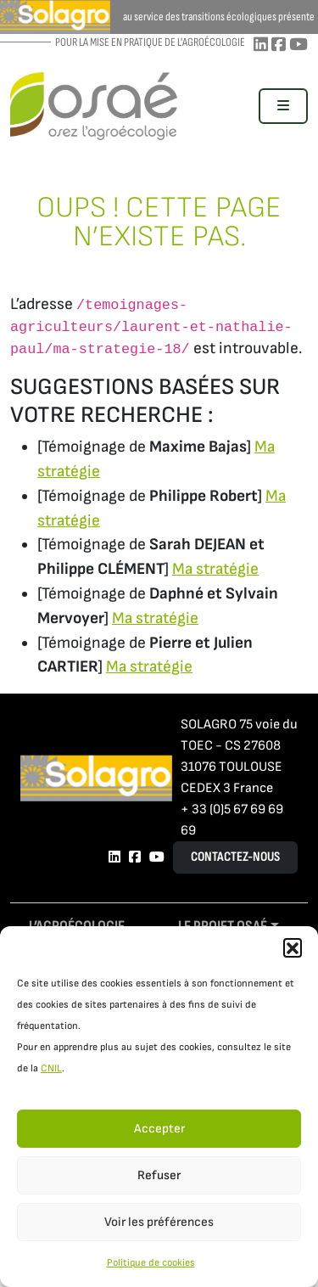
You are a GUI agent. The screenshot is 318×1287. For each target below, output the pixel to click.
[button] (292, 947)
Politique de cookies (151, 1262)
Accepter (159, 1129)
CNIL (51, 1068)
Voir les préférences (159, 1222)
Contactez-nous (235, 857)
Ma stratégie (215, 569)
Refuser (159, 1175)
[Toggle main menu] (283, 106)
